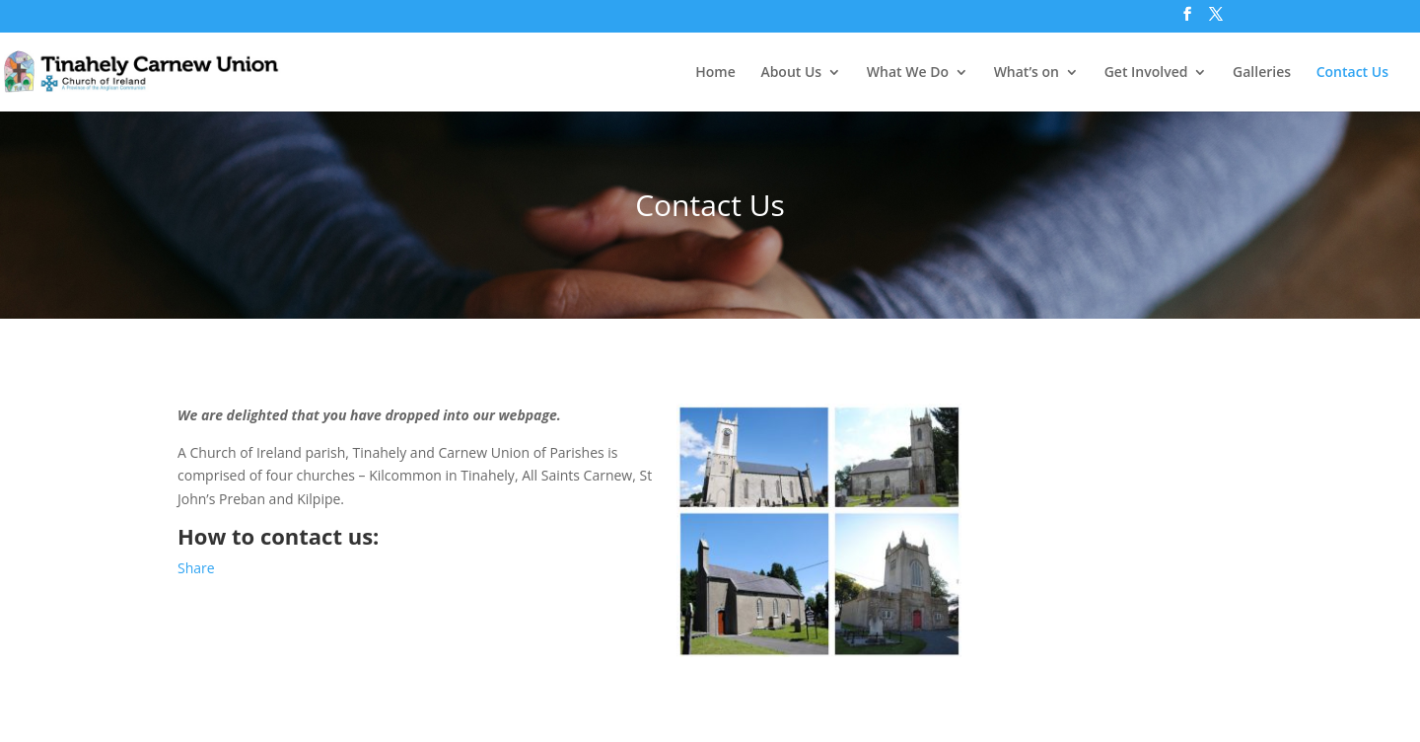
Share (196, 567)
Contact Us (1352, 73)
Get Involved (1146, 73)
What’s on (1026, 73)
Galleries (1262, 73)
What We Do (908, 73)
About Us (790, 73)
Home (715, 73)
